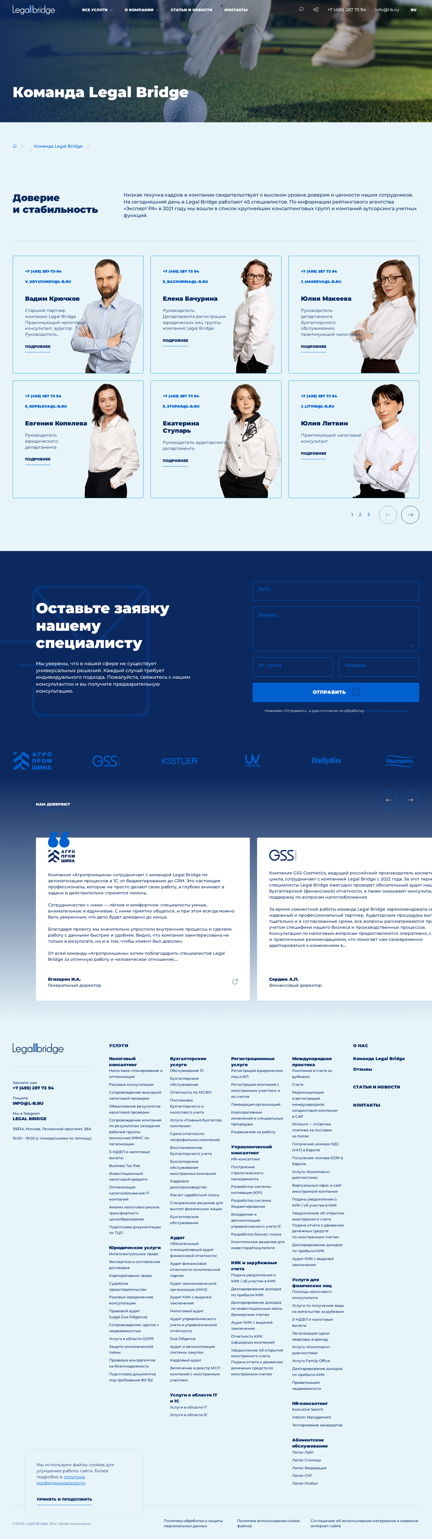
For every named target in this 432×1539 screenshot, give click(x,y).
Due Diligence (182, 1338)
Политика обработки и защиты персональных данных (193, 1523)
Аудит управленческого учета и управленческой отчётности (193, 1324)
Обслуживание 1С (187, 1070)
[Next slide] (410, 800)
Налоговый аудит (187, 1311)
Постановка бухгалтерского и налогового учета (187, 1106)
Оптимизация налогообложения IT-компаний (129, 1193)
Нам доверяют (53, 804)
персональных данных (386, 710)
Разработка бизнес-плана (256, 1234)
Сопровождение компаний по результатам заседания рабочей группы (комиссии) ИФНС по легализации (135, 1132)
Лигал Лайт (303, 1452)
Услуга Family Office (311, 1360)
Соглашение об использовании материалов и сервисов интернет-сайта (364, 1523)
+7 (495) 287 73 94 (346, 9)
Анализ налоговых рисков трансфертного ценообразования (134, 1213)
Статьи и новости (191, 10)
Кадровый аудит (185, 1360)
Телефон (355, 665)
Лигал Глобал (305, 1483)
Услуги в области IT (188, 1407)
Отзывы (362, 1069)
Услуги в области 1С (189, 1414)
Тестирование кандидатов (317, 1425)
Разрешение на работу (253, 1132)
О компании (139, 10)
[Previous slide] (389, 800)
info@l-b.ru (387, 9)
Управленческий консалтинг (251, 1150)
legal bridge (29, 1118)
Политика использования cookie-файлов (269, 1523)
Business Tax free (124, 1165)
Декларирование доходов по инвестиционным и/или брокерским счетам (256, 1308)
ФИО (264, 589)
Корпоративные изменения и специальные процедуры (257, 1118)
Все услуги (95, 10)
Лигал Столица (306, 1460)
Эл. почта (269, 665)
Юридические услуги (135, 1247)
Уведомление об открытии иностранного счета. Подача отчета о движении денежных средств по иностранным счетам (257, 1362)
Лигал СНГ (302, 1475)
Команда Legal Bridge (58, 146)
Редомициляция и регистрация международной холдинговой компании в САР (314, 1104)
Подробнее (37, 346)
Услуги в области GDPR (131, 1338)
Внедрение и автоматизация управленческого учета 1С (256, 1220)
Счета (297, 1084)
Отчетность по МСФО (190, 1092)
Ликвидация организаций (255, 1104)
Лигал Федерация (309, 1468)
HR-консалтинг (245, 1159)
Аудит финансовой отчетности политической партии (195, 1269)
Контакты (236, 10)
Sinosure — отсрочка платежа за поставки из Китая (312, 1130)
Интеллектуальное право (133, 1254)
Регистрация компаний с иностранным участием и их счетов (255, 1090)
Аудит (177, 1237)
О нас (360, 1045)
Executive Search (307, 1409)
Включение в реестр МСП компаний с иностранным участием (195, 1374)
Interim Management (311, 1417)
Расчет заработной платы (195, 1195)
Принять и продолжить (64, 1499)
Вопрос (267, 615)
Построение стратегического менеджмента (247, 1173)
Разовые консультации (131, 1084)
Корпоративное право (130, 1275)
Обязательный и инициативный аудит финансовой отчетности (193, 1249)
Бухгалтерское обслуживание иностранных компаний (193, 1167)
